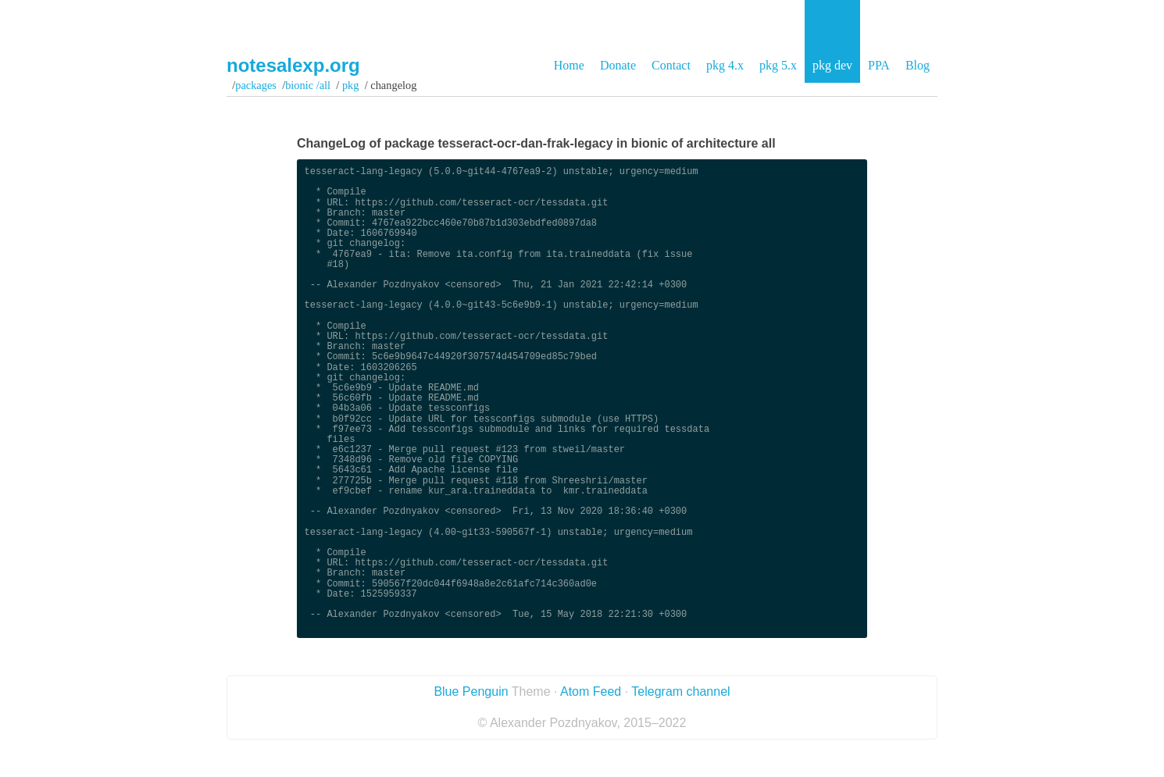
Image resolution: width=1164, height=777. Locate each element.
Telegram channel (680, 691)
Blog (917, 65)
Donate (618, 65)
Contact (671, 65)
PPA (879, 65)
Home (569, 65)
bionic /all (307, 85)
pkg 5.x (778, 65)
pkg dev (832, 65)
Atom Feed (590, 691)
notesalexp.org (293, 65)
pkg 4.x (725, 65)
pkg (350, 85)
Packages (256, 85)
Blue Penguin (471, 691)
